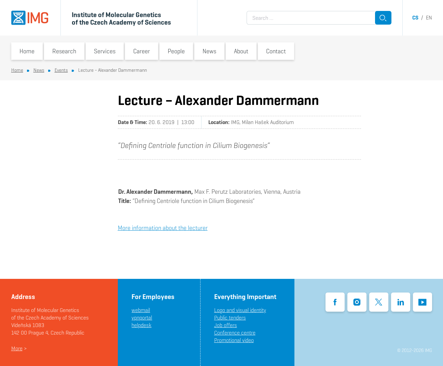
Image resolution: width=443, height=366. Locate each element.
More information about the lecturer (163, 228)
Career (141, 51)
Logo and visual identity (240, 310)
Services (104, 51)
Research (64, 51)
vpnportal (141, 317)
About (241, 51)
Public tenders (230, 317)
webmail (140, 310)
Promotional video (234, 340)
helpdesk (141, 325)
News (209, 51)
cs (415, 17)
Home (26, 51)
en (429, 17)
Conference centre (234, 332)
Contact (276, 51)
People (176, 51)
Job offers (225, 325)
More (17, 348)
